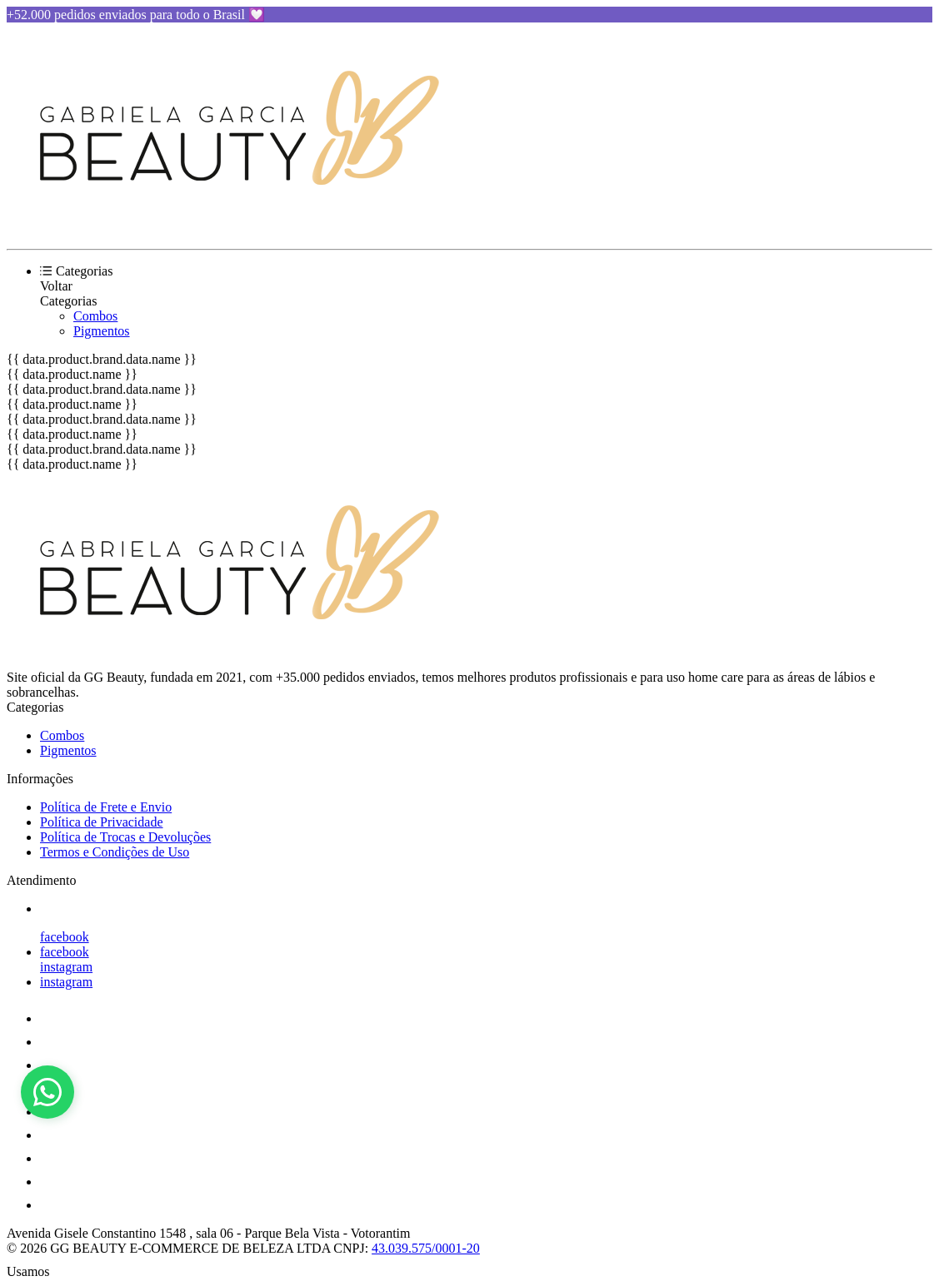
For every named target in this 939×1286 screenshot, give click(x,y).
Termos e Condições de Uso (114, 852)
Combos (95, 316)
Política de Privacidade (101, 822)
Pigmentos (101, 331)
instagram (66, 967)
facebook (64, 937)
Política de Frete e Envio (106, 807)
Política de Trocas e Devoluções (125, 837)
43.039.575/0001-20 (426, 1248)
